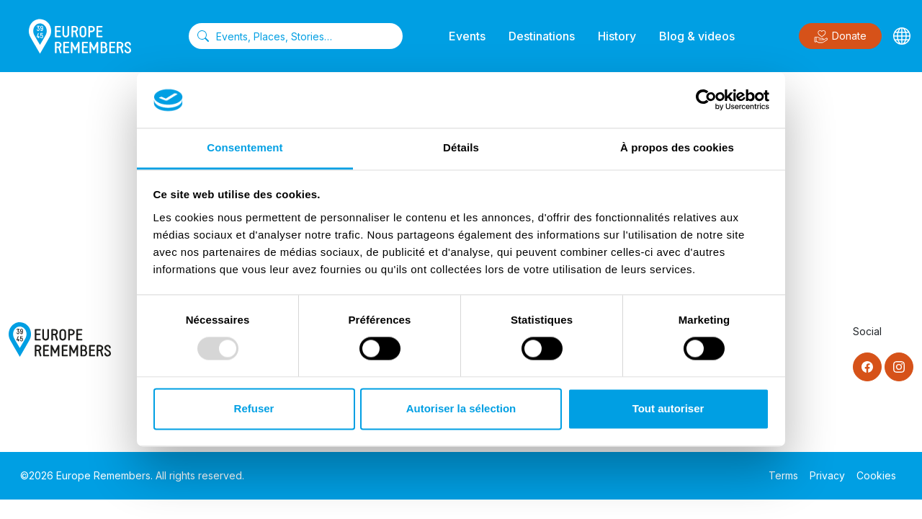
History (617, 36)
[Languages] (901, 36)
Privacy (827, 475)
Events (467, 36)
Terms (783, 475)
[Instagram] (899, 366)
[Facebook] (867, 366)
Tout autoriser (668, 408)
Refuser (254, 408)
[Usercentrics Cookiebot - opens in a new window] (706, 100)
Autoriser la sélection (461, 408)
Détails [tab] (461, 147)
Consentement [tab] (244, 147)
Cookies (876, 475)
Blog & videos (697, 36)
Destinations (542, 36)
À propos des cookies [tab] (677, 147)
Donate (840, 37)
